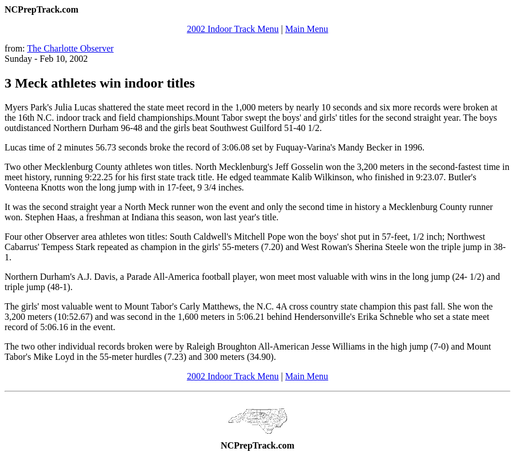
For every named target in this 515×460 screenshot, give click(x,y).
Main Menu (306, 29)
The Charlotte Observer (70, 48)
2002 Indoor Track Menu (232, 29)
